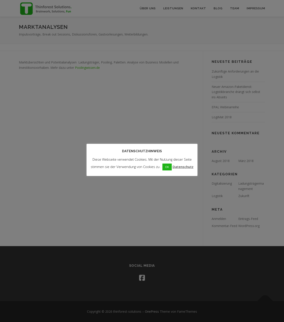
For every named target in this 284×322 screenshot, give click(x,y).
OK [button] (167, 167)
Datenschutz (183, 166)
